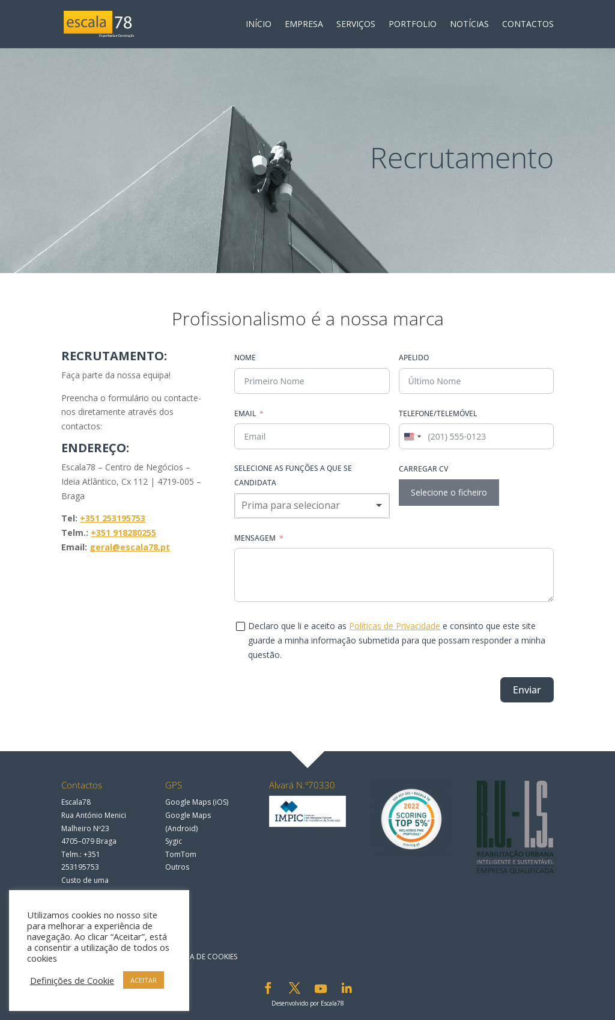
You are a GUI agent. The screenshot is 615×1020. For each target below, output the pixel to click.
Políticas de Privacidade (394, 625)
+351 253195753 (112, 518)
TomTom (180, 854)
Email (245, 413)
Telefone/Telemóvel (438, 413)
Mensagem (255, 538)
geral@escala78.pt (129, 547)
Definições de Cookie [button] (72, 980)
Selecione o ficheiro (449, 492)
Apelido (414, 357)
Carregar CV (423, 469)
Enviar (527, 689)
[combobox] (412, 436)
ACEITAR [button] (143, 980)
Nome (245, 357)
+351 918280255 (123, 532)
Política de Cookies (200, 956)
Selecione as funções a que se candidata (293, 475)
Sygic (173, 841)
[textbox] (300, 505)
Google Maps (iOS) (196, 802)
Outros (177, 867)
